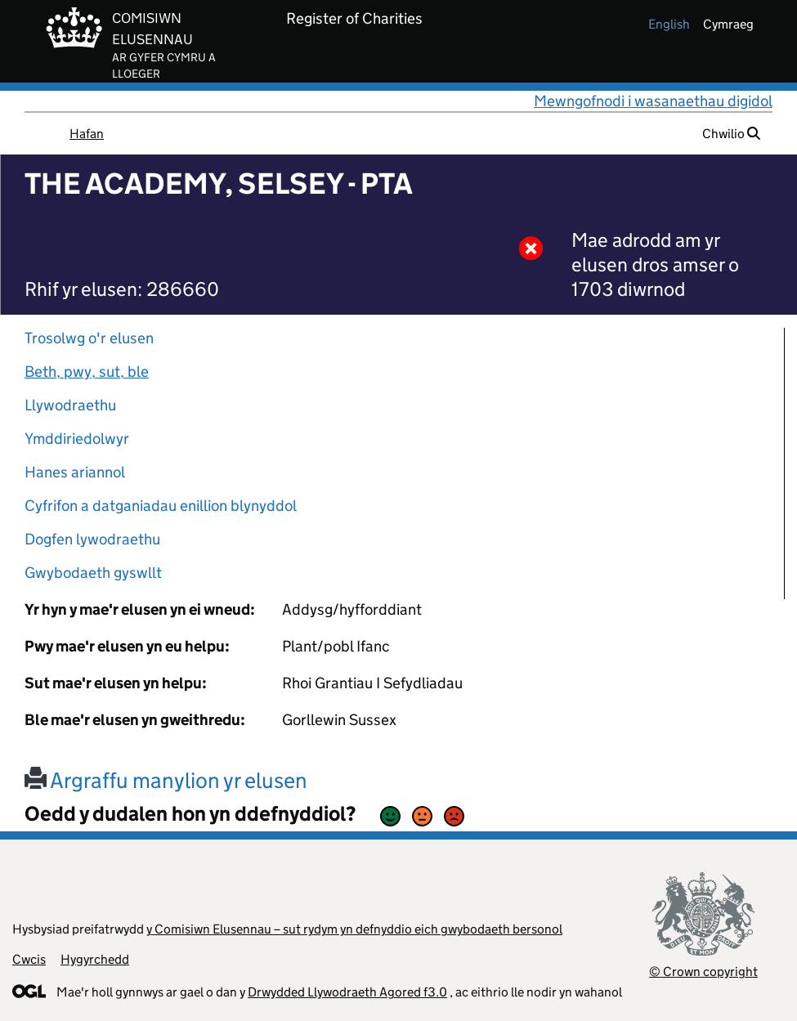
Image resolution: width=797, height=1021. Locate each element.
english (669, 24)
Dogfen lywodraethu (92, 539)
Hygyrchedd (94, 959)
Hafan (86, 133)
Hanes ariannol (75, 472)
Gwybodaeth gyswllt (93, 572)
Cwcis (29, 959)
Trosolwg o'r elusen (89, 338)
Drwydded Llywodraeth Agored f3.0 (347, 992)
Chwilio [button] (731, 133)
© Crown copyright (703, 971)
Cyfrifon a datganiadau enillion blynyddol (161, 505)
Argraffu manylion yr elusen (166, 780)
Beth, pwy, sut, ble (87, 371)
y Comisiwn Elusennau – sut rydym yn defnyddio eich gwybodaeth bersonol (354, 929)
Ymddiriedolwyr (77, 438)
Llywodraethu (70, 405)
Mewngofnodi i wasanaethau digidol (653, 101)
